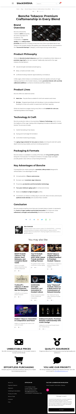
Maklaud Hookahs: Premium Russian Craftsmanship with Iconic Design (50, 320)
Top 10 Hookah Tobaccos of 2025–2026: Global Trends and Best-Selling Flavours (38, 257)
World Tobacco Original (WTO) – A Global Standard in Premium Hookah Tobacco (54, 257)
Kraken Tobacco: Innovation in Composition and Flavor (26, 319)
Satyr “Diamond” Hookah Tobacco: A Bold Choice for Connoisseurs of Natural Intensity (54, 288)
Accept (61, 410)
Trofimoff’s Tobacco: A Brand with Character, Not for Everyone (21, 287)
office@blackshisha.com (61, 371)
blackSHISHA (24, 3)
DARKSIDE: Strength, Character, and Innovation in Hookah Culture (37, 288)
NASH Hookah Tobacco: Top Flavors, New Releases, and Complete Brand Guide (21, 258)
